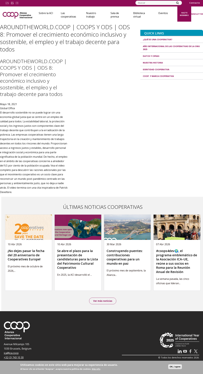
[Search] (177, 3)
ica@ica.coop (11, 353)
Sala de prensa (115, 14)
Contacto (194, 3)
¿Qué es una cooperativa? (157, 39)
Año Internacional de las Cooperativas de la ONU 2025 (171, 48)
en (7, 3)
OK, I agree (175, 366)
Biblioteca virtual (139, 14)
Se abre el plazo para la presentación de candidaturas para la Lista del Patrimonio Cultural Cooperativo (77, 259)
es (12, 3)
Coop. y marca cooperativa (158, 76)
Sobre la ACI (46, 13)
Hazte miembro (184, 14)
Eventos (163, 13)
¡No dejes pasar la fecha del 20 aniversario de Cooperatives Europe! (26, 255)
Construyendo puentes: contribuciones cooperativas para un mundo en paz (125, 257)
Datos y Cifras (151, 56)
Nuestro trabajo (91, 14)
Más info (96, 369)
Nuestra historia (153, 62)
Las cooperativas (68, 14)
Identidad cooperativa (156, 69)
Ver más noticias (102, 301)
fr (17, 3)
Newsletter (197, 14)
